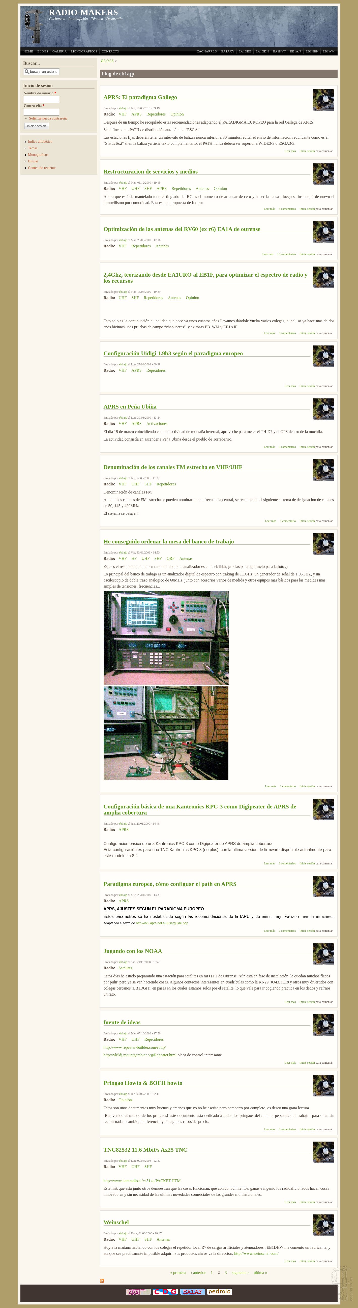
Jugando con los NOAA (133, 951)
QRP (170, 558)
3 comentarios (287, 209)
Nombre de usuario (40, 93)
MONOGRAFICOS (84, 51)
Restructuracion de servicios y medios (151, 171)
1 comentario (288, 521)
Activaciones (157, 423)
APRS (137, 114)
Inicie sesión (307, 151)
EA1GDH (262, 51)
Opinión (177, 114)
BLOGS (42, 51)
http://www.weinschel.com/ (256, 1253)
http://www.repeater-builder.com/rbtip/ (135, 1047)
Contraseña (34, 106)
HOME (28, 51)
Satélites (125, 968)
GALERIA (59, 51)
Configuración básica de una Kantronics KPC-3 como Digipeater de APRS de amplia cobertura (200, 809)
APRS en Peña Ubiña (130, 406)
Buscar (33, 161)
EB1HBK (312, 51)
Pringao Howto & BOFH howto (143, 1083)
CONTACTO (110, 51)
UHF (136, 188)
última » (260, 1272)
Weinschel (116, 1222)
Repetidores (156, 114)
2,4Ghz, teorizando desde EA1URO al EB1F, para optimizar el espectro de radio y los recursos (206, 277)
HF (134, 558)
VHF (122, 114)
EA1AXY (227, 51)
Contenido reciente (41, 168)
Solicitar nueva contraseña (48, 118)
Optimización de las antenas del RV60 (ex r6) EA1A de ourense (182, 229)
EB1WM (329, 51)
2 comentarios (287, 447)
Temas (32, 148)
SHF (148, 188)
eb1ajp (123, 108)
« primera (178, 1272)
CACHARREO (207, 51)
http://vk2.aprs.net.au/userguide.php (162, 923)
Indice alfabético (40, 141)
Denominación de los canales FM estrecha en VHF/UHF (173, 467)
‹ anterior (198, 1272)
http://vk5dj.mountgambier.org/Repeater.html (140, 1055)
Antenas (202, 188)
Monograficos (38, 155)
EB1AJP (296, 51)
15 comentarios (286, 254)
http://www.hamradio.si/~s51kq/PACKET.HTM (142, 1181)
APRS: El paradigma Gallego (140, 97)
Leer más (290, 151)
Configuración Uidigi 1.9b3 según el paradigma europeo (173, 353)
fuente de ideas (122, 1022)
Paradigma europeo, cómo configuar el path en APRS (170, 884)
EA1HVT (279, 51)
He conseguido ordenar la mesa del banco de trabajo (169, 541)
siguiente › (240, 1272)
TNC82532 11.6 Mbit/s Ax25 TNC (146, 1149)
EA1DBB (245, 51)
